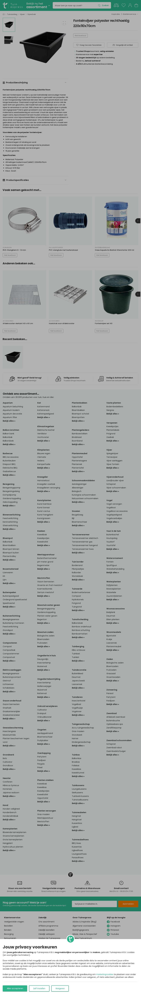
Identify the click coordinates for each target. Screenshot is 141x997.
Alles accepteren (15, 988)
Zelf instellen (39, 988)
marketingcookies (104, 974)
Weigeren (60, 988)
